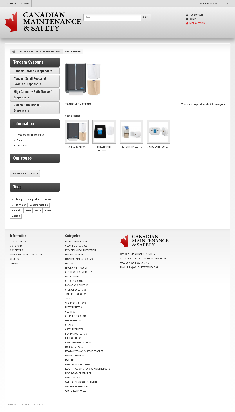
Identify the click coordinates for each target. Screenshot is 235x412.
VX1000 (16, 216)
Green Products (74, 329)
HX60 (28, 210)
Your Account (195, 15)
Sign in (191, 19)
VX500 (48, 210)
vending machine (39, 205)
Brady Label (33, 199)
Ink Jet (47, 199)
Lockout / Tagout (75, 347)
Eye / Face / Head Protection (80, 250)
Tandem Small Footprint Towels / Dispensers (30, 81)
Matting (69, 360)
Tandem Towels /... (76, 147)
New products (18, 241)
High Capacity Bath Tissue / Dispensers (33, 94)
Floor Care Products (77, 267)
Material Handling (75, 355)
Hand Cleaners (73, 338)
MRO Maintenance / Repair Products (85, 351)
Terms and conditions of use (30, 135)
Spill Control (73, 377)
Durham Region (195, 23)
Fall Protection (74, 254)
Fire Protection (73, 320)
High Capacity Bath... (131, 147)
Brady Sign (17, 199)
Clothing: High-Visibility (78, 272)
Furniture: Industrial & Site (80, 259)
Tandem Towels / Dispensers (33, 71)
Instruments (72, 276)
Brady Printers (73, 307)
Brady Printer (19, 205)
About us (21, 140)
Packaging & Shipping (76, 285)
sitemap (24, 3)
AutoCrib (16, 210)
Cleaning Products (75, 316)
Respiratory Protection (78, 373)
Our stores (21, 145)
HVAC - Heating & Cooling (78, 342)
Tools (68, 298)
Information (23, 123)
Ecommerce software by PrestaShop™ (26, 405)
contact (11, 3)
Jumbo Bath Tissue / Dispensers (27, 107)
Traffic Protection (75, 294)
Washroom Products (76, 386)
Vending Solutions (75, 303)
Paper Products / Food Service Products (40, 51)
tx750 (38, 210)
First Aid (69, 263)
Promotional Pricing (76, 241)
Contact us (16, 250)
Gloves (69, 325)
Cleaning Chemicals (76, 245)
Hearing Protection (76, 333)
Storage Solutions (75, 289)
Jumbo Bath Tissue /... (158, 147)
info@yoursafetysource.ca (142, 267)
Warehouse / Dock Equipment (81, 382)
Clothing (70, 311)
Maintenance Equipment (78, 364)
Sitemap (14, 263)
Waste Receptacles (75, 390)
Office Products (74, 281)
